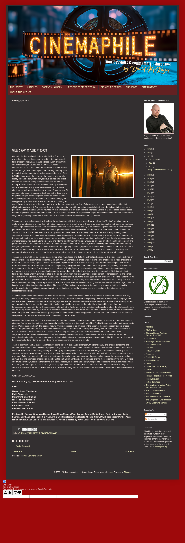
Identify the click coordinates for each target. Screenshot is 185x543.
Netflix (148, 363)
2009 (149, 211)
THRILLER (53, 433)
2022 (149, 153)
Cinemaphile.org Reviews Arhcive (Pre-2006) (156, 334)
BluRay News (151, 330)
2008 (149, 214)
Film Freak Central (153, 345)
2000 (149, 243)
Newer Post (17, 451)
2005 (149, 225)
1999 (149, 246)
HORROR (36, 433)
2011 (149, 204)
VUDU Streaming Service (156, 403)
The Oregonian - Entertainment (158, 400)
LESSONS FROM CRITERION (81, 87)
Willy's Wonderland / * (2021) (160, 169)
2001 (149, 239)
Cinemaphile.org (160, 447)
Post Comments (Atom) (33, 456)
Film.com (150, 348)
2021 (22, 433)
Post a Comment (23, 446)
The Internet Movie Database (158, 397)
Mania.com (150, 354)
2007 (149, 218)
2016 (149, 189)
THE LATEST (16, 87)
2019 (149, 178)
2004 (149, 229)
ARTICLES (32, 87)
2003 (149, 232)
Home (73, 451)
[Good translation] (7, 492)
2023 (149, 149)
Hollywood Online (153, 351)
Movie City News (153, 357)
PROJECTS (131, 87)
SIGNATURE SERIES (111, 87)
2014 (149, 196)
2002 (149, 236)
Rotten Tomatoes (153, 382)
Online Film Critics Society (156, 366)
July (151, 163)
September (153, 159)
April (151, 166)
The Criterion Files (153, 394)
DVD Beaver (151, 338)
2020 (149, 175)
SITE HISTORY (149, 87)
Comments (151, 419)
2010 (149, 207)
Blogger (127, 472)
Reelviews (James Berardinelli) (158, 373)
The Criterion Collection (155, 390)
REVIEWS (44, 433)
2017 (149, 186)
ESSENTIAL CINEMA (52, 87)
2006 (149, 221)
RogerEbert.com (152, 379)
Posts (148, 414)
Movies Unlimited (153, 360)
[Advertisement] (73, 124)
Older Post (129, 451)
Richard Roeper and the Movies (159, 376)
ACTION (28, 433)
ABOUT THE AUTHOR (21, 92)
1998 (149, 250)
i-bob (111, 472)
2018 (149, 182)
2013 (149, 200)
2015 (149, 193)
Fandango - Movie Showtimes (158, 341)
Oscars (149, 370)
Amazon (149, 327)
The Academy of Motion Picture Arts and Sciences (159, 386)
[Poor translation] (17, 492)
